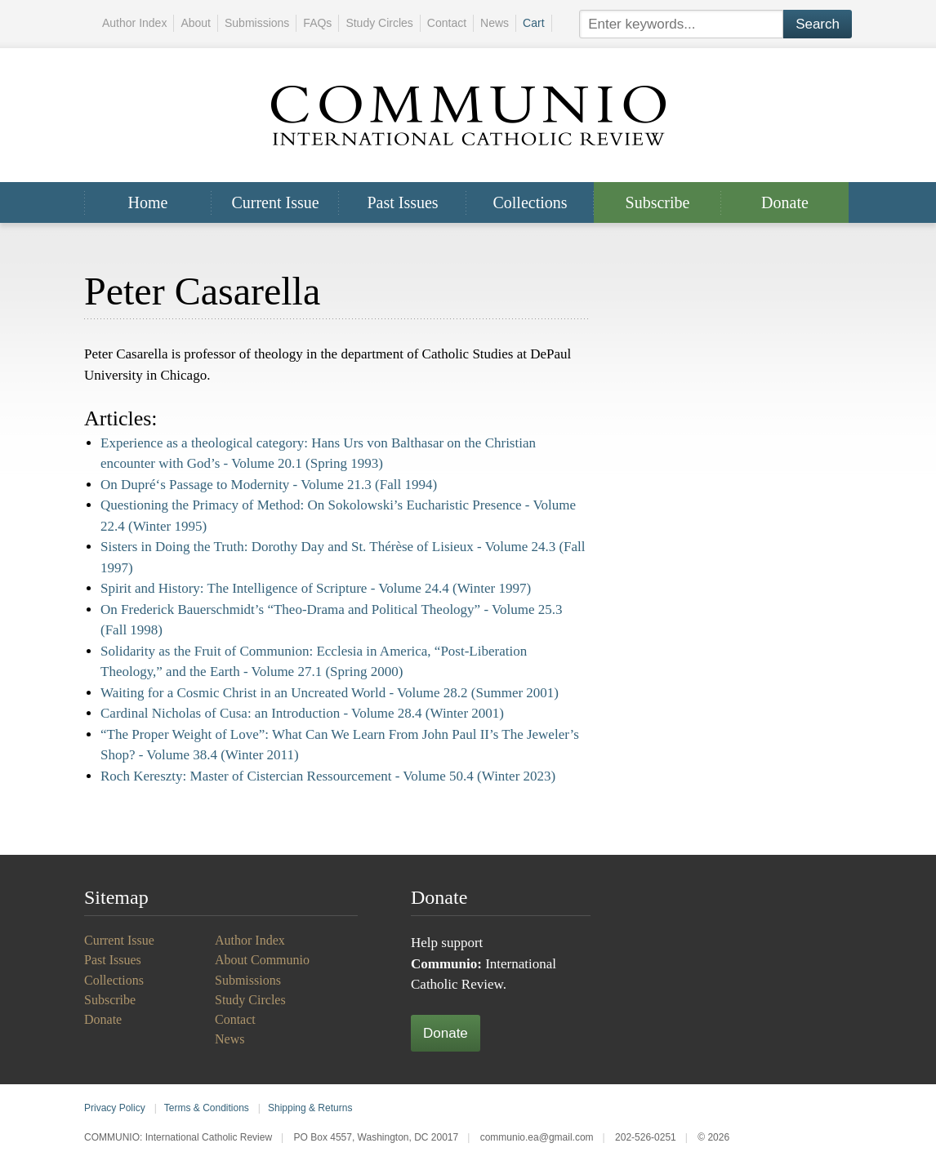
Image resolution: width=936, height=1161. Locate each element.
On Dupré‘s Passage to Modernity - (268, 484)
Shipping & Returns (310, 1108)
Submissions (257, 22)
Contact (446, 22)
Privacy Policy (114, 1108)
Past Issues (402, 202)
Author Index (134, 22)
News (494, 22)
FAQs (317, 22)
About (196, 22)
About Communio (262, 960)
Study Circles (378, 22)
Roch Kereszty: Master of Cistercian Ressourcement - (327, 776)
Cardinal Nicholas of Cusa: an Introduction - (302, 713)
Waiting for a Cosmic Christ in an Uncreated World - (329, 693)
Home (148, 202)
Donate (785, 202)
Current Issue (275, 202)
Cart (533, 22)
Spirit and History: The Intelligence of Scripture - (315, 588)
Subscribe (658, 202)
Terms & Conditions (206, 1108)
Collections (530, 202)
